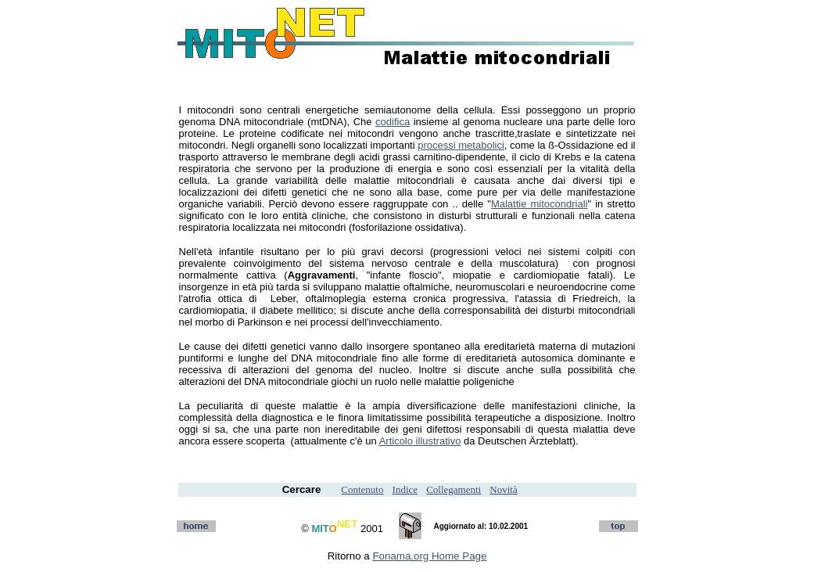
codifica (392, 122)
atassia (535, 298)
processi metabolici (461, 145)
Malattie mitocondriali (539, 204)
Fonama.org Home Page (429, 556)
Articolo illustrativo (420, 441)
